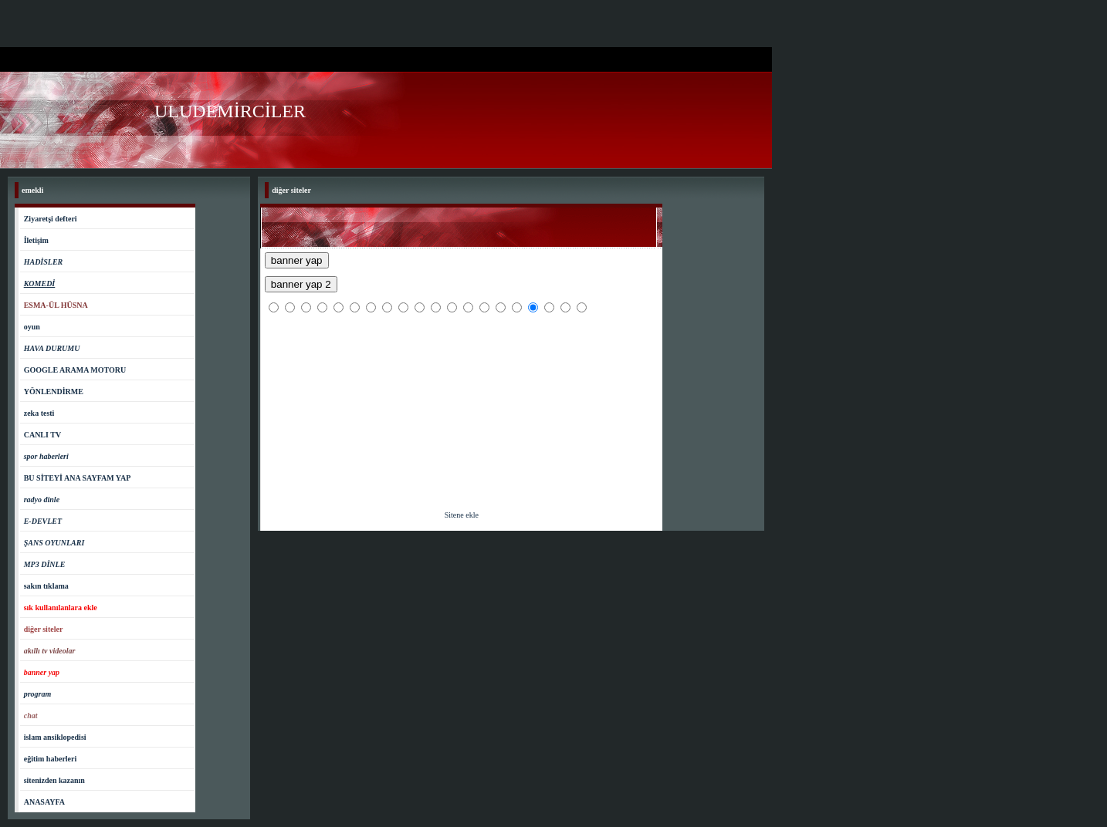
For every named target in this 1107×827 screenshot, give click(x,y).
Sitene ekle (462, 515)
